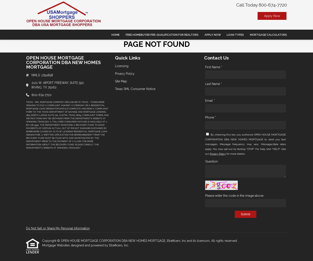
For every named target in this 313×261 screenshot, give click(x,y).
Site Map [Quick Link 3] (121, 81)
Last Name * (213, 84)
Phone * (210, 117)
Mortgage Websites (56, 245)
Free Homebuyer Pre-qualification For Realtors (162, 34)
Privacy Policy (218, 153)
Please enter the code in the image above (234, 195)
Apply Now (272, 16)
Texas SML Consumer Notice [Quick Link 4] (135, 89)
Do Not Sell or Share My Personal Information (58, 228)
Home (116, 34)
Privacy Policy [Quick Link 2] (125, 73)
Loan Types (235, 34)
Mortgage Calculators (268, 34)
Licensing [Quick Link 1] (121, 66)
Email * (210, 100)
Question (211, 161)
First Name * (213, 67)
